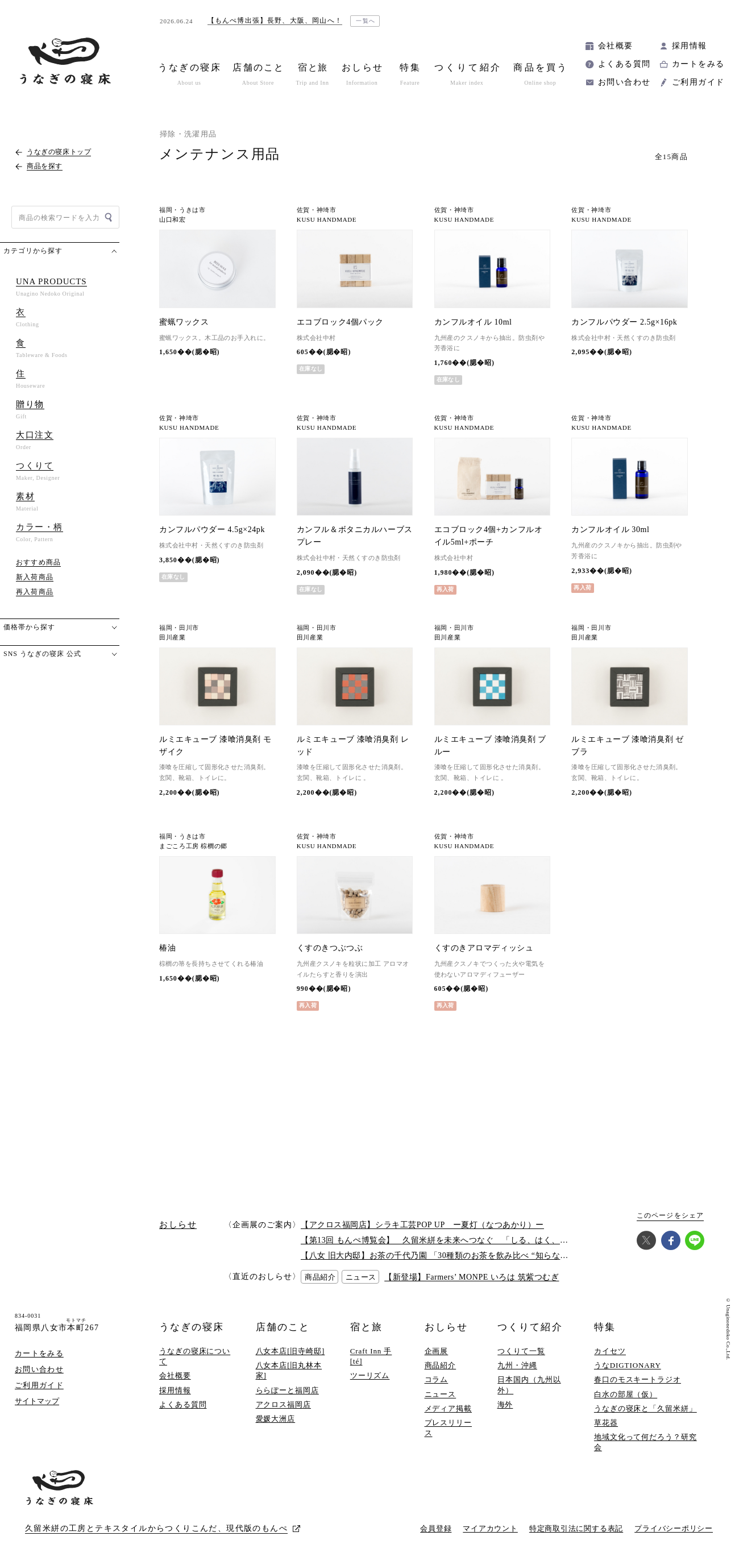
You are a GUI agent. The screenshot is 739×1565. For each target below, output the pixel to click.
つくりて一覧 (521, 1351)
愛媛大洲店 (276, 1418)
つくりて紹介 (529, 1327)
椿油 (167, 948)
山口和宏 (172, 220)
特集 (605, 1327)
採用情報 (689, 45)
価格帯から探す (29, 627)
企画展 (437, 1351)
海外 (505, 1404)
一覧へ (366, 21)
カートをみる (698, 64)
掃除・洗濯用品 (188, 134)
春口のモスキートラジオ (637, 1379)
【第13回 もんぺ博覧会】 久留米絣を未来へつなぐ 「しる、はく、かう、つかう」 (459, 1240)
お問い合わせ (624, 82)
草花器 (606, 1422)
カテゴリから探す (33, 251)
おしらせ (446, 1327)
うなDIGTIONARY (627, 1365)
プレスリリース (448, 1427)
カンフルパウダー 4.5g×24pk (212, 529)
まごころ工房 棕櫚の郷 (193, 846)
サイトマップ (37, 1401)
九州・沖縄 (517, 1365)
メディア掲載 (448, 1408)
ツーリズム (370, 1375)
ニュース (440, 1394)
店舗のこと (283, 1327)
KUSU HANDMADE (326, 220)
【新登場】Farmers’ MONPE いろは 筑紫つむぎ (471, 1277)
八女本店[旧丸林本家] (289, 1370)
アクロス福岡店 (283, 1404)
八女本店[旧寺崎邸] (290, 1351)
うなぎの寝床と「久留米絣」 (645, 1408)
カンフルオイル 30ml (610, 529)
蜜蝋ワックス (184, 322)
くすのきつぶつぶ (330, 948)
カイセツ (610, 1351)
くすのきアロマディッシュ (484, 948)
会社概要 (615, 45)
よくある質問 (624, 64)
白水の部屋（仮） (625, 1394)
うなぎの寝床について (194, 1356)
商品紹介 (440, 1365)
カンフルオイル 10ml (473, 322)
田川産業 (172, 637)
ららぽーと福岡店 (287, 1390)
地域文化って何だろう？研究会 (645, 1442)
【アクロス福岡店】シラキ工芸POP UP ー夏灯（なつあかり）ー (422, 1225)
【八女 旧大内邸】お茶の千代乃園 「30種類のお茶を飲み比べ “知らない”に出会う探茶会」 (469, 1255)
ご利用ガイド (698, 82)
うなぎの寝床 (191, 1327)
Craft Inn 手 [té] (371, 1356)
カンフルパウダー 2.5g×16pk (624, 322)
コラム (437, 1379)
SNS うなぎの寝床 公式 (42, 654)
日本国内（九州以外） (529, 1384)
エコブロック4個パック (340, 322)
